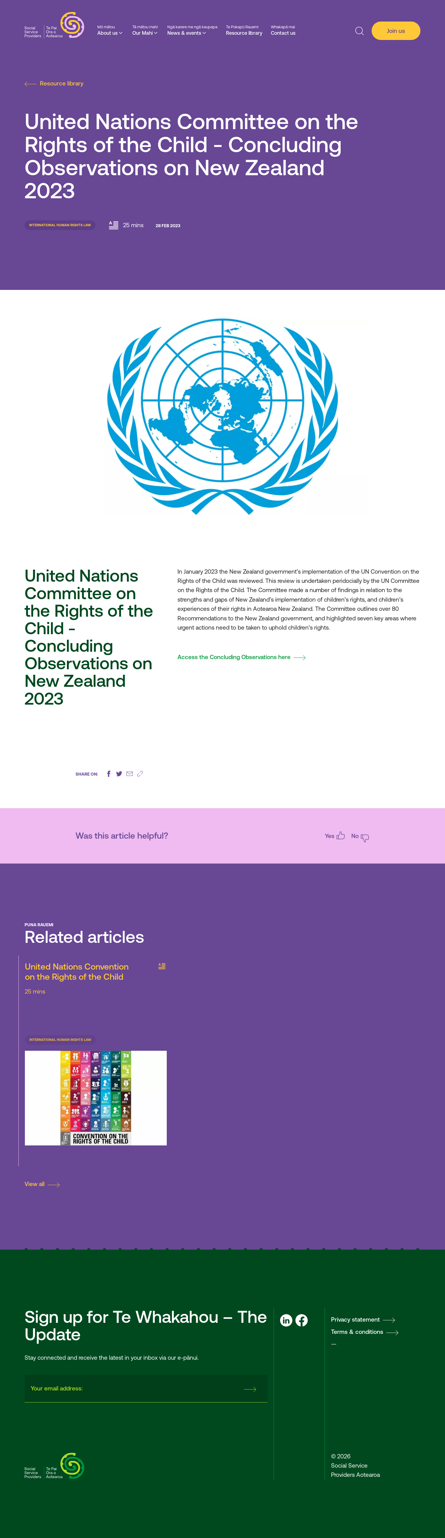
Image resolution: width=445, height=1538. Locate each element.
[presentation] (191, 1389)
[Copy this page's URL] (140, 773)
